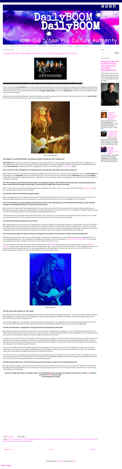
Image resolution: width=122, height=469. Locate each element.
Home (5, 46)
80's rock (10, 439)
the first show (87, 188)
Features (24, 46)
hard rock (76, 439)
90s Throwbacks (42, 46)
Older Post (93, 449)
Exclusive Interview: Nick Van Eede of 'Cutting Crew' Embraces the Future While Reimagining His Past (109, 65)
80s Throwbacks (32, 46)
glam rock (62, 439)
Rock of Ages (16, 441)
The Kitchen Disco (53, 46)
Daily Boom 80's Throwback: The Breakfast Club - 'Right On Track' (113, 134)
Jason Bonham (83, 439)
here (49, 375)
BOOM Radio (69, 46)
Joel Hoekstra (93, 439)
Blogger (73, 461)
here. (88, 373)
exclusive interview (46, 439)
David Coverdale (29, 439)
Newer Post (7, 449)
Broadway (17, 439)
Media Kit (86, 46)
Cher (21, 439)
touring (22, 441)
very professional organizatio (77, 239)
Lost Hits (62, 46)
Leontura (60, 461)
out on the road (67, 166)
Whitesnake (51, 244)
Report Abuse (6, 465)
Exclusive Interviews (14, 46)
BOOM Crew (78, 46)
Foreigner (55, 439)
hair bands (69, 439)
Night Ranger (7, 441)
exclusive (37, 439)
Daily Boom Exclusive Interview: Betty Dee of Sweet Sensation (112, 116)
